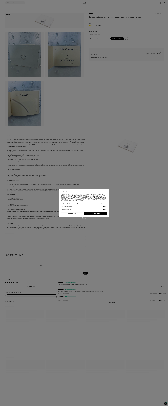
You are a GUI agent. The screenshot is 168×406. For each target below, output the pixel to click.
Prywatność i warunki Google (86, 197)
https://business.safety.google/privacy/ (99, 197)
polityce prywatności (90, 196)
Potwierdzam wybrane (72, 213)
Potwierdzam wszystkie (96, 213)
